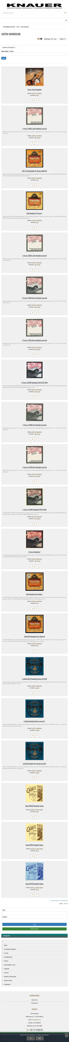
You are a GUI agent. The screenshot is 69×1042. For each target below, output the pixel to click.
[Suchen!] (65, 13)
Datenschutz (34, 1003)
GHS (37, 180)
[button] (32, 100)
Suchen (3, 58)
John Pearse (37, 137)
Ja (30, 1038)
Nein (39, 1038)
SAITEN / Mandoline (37, 93)
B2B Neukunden (34, 929)
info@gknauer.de (36, 1020)
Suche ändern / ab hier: (7, 51)
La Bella (37, 688)
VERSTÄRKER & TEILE (9, 965)
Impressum (34, 1000)
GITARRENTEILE (8, 957)
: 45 (63, 39)
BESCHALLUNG (8, 980)
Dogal (37, 811)
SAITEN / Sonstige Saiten (36, 809)
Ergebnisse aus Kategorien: (9, 47)
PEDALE (6, 961)
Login (3, 910)
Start (18, 27)
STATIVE (6, 972)
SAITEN (6, 953)
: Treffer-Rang (50, 39)
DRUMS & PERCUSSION (10, 976)
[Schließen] (66, 1035)
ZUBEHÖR (6, 969)
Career (37, 95)
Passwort (4, 917)
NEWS (5, 945)
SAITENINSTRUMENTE (10, 949)
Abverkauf (7, 984)
